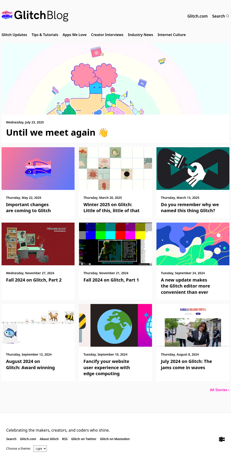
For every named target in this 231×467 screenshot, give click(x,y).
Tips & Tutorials (45, 34)
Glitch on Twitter (83, 439)
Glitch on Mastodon (115, 439)
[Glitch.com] (222, 440)
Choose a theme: (18, 448)
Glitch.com (197, 16)
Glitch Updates (14, 34)
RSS (64, 439)
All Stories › (219, 389)
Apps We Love (75, 34)
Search (220, 16)
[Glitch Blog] (35, 16)
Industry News (140, 34)
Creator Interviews (107, 34)
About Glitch (49, 439)
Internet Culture (172, 34)
